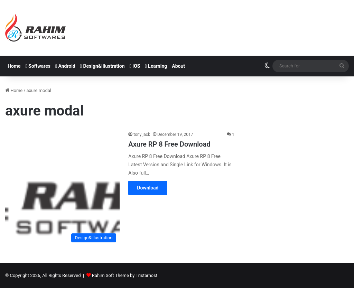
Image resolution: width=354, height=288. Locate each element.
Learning (156, 66)
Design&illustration (102, 66)
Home (14, 66)
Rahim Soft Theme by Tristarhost (124, 275)
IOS (135, 66)
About (178, 66)
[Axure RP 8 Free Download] (62, 188)
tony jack (141, 134)
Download (147, 188)
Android (65, 66)
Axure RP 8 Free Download (169, 144)
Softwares (37, 66)
